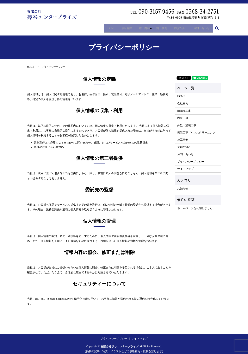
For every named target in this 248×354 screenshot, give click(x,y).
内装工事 (182, 115)
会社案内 (119, 26)
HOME (102, 26)
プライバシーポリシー (190, 159)
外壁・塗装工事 (186, 122)
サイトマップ (185, 166)
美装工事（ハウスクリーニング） (197, 130)
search (219, 27)
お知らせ (182, 186)
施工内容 (138, 26)
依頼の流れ (177, 26)
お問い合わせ (200, 26)
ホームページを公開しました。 (196, 205)
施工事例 (157, 26)
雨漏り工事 (184, 108)
